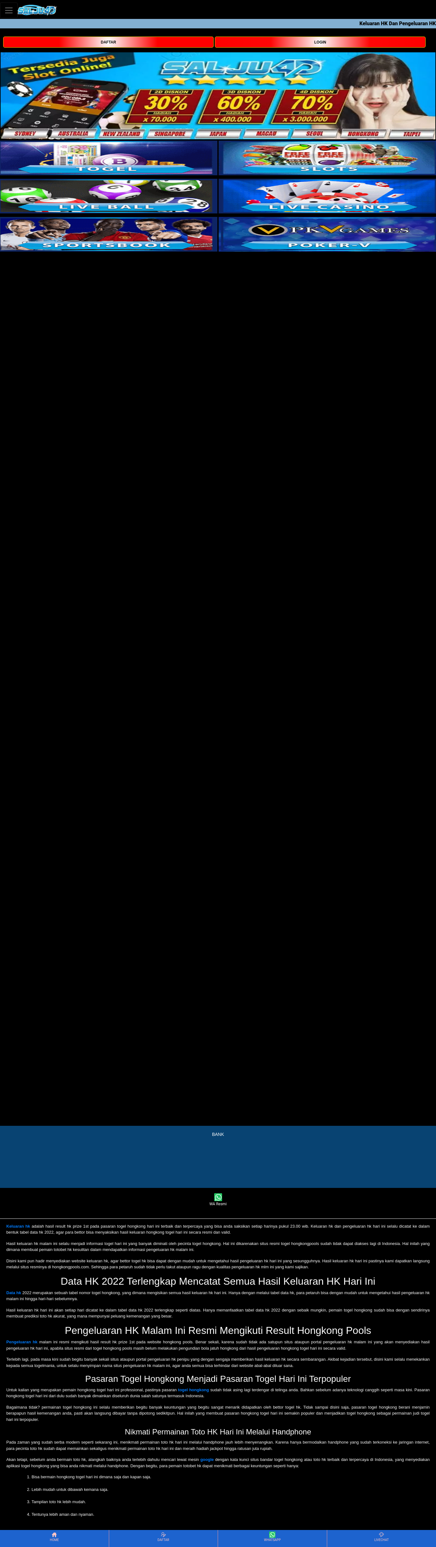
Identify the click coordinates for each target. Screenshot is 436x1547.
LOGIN (320, 42)
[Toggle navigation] (9, 10)
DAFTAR (108, 42)
